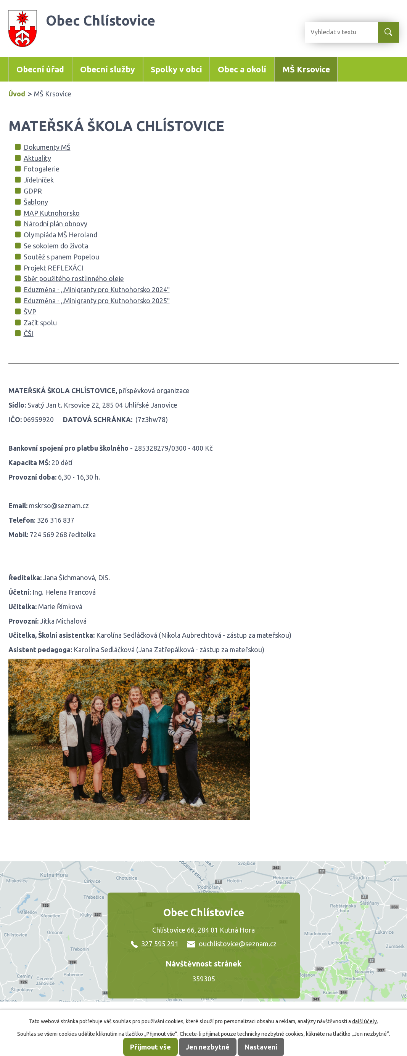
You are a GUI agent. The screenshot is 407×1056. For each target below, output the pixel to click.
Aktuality (37, 158)
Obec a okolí (242, 69)
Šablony (36, 202)
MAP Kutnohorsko (52, 213)
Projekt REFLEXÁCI (53, 268)
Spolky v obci (176, 69)
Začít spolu (40, 322)
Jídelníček (39, 180)
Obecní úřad (40, 69)
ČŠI (29, 333)
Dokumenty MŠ (47, 147)
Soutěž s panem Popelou (61, 257)
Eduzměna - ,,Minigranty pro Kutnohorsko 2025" (97, 300)
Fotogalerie (42, 169)
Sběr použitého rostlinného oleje (74, 278)
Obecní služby (107, 69)
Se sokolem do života (56, 246)
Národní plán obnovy (55, 223)
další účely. (365, 1021)
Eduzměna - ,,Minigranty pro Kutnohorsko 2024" (97, 289)
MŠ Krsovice (306, 69)
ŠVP (30, 311)
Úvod (16, 94)
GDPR (33, 191)
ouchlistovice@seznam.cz (232, 943)
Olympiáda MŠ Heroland (60, 234)
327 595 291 (155, 943)
